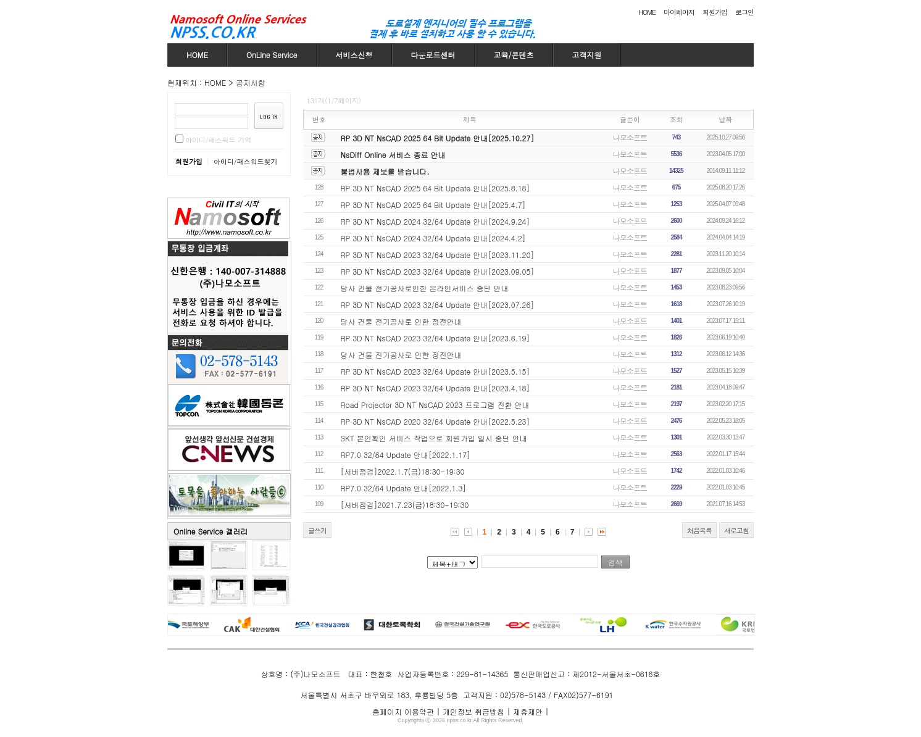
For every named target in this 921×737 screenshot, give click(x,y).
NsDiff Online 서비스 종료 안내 (393, 154)
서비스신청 (354, 54)
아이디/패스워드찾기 (246, 161)
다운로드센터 (433, 54)
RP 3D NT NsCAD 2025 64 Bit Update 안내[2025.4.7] (433, 204)
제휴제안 (528, 711)
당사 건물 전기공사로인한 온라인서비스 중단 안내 (425, 288)
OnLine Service (272, 54)
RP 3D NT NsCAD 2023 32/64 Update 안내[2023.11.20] (438, 254)
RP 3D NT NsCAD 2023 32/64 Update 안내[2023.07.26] (438, 304)
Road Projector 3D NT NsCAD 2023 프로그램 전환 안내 (435, 404)
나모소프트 (630, 137)
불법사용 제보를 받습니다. (385, 171)
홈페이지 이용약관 (403, 711)
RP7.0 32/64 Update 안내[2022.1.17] (406, 454)
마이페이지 (679, 12)
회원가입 (714, 12)
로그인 (744, 12)
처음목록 (699, 530)
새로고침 (736, 530)
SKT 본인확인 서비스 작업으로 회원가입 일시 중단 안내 (434, 438)
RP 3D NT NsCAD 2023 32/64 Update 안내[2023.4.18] (435, 388)
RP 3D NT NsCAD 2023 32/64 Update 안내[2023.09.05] (438, 271)
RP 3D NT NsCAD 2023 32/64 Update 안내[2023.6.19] (435, 338)
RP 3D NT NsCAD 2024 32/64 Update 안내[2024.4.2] (433, 238)
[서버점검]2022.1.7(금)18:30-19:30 (403, 471)
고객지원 (587, 54)
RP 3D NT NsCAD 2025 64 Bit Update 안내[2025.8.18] (435, 188)
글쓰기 (317, 530)
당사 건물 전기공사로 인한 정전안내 (401, 321)
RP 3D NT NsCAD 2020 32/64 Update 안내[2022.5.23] (435, 421)
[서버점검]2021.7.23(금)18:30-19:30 (405, 504)
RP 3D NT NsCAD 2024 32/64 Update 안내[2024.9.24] (435, 221)
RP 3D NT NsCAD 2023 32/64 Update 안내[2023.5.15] (435, 371)
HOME (647, 12)
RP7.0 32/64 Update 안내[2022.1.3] (404, 488)
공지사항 (250, 82)
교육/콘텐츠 (514, 54)
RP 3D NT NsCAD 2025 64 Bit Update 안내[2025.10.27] (438, 138)
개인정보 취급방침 (473, 711)
